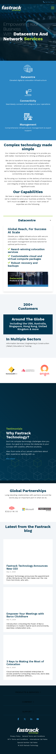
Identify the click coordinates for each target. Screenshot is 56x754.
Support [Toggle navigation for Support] (27, 711)
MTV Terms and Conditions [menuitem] (18, 739)
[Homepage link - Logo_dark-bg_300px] (28, 732)
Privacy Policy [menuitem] (15, 736)
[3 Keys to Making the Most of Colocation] (28, 646)
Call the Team (49, 2)
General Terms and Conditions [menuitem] (33, 736)
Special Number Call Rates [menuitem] (27, 742)
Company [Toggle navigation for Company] (27, 702)
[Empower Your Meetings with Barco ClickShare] (28, 598)
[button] (52, 8)
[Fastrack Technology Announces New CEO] (28, 550)
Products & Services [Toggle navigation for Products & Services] (27, 692)
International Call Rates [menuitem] (38, 739)
